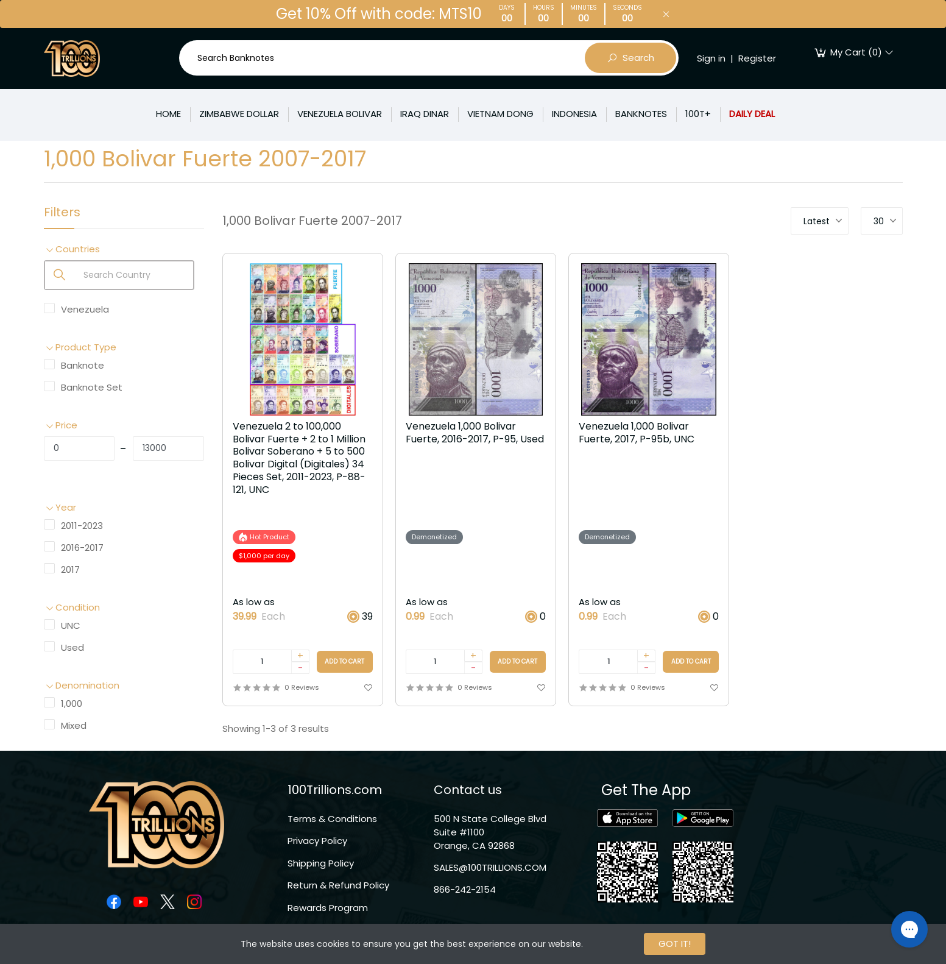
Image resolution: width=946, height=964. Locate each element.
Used (72, 647)
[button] (124, 249)
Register (757, 58)
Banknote (82, 365)
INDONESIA (574, 113)
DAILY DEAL (752, 113)
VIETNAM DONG (500, 113)
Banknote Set (91, 387)
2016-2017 (82, 547)
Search (630, 58)
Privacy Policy (317, 840)
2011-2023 (82, 525)
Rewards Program (328, 907)
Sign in (711, 58)
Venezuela (85, 309)
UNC (70, 625)
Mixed (73, 725)
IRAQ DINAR (424, 113)
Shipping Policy (321, 863)
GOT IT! (674, 943)
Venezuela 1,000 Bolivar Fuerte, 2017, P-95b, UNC (636, 433)
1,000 (71, 703)
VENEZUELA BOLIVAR (339, 113)
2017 (70, 569)
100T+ (698, 113)
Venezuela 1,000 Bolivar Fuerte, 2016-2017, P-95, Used (475, 433)
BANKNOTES (641, 113)
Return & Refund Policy (338, 885)
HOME (168, 113)
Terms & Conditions (332, 818)
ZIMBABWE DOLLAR (239, 113)
